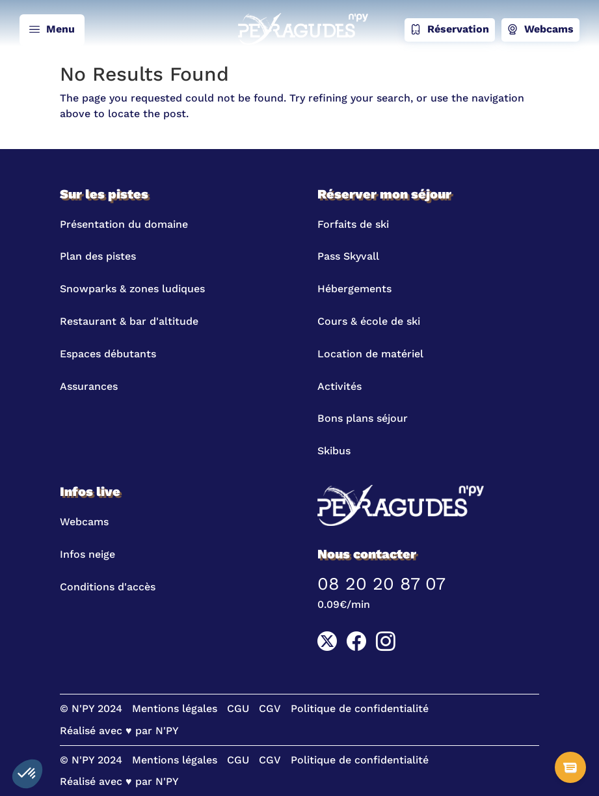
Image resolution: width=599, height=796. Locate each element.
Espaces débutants (108, 354)
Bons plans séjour (362, 418)
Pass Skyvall (348, 256)
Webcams (540, 30)
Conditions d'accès (107, 587)
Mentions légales (174, 708)
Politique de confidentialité (360, 708)
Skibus (334, 451)
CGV (270, 708)
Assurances (89, 386)
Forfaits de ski (353, 224)
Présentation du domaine (124, 224)
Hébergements (354, 288)
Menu (52, 30)
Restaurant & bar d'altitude (129, 321)
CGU (238, 708)
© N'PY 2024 (91, 708)
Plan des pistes (98, 256)
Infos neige (87, 554)
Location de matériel (370, 354)
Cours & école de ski (368, 321)
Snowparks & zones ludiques (132, 288)
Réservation (449, 30)
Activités (339, 386)
